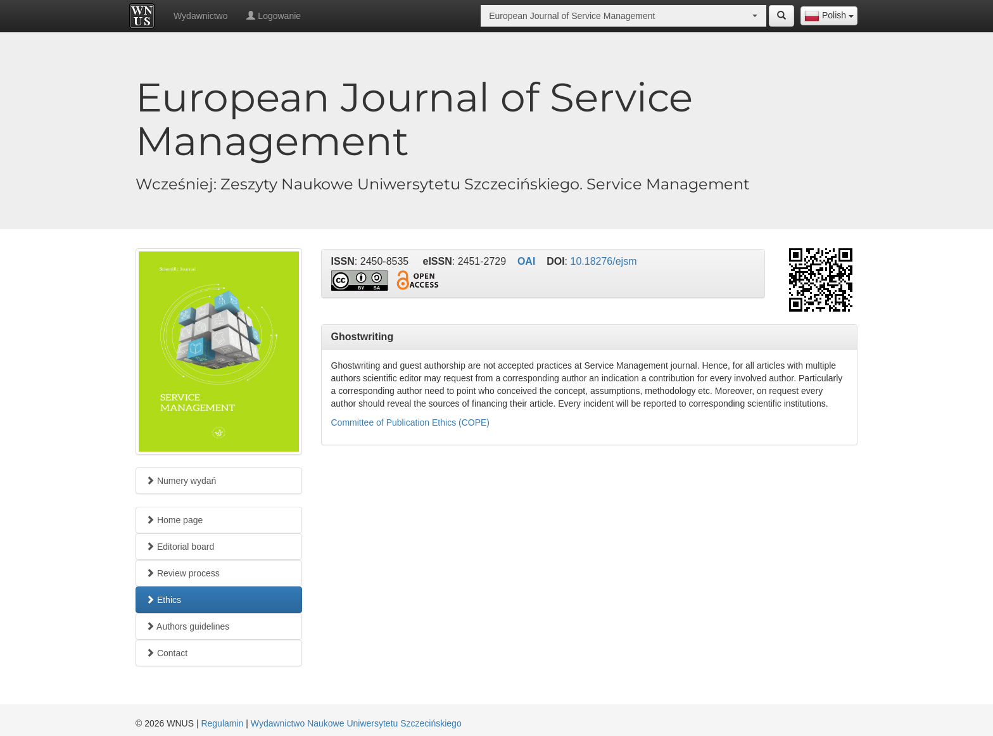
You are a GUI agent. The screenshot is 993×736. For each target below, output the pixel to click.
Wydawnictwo (200, 16)
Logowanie (273, 16)
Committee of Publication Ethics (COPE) (410, 422)
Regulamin (222, 723)
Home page (174, 520)
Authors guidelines (187, 626)
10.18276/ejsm (604, 261)
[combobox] (828, 15)
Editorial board (180, 547)
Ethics (163, 600)
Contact (166, 653)
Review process (183, 573)
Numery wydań (181, 481)
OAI (526, 261)
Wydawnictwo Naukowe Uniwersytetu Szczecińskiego (356, 723)
